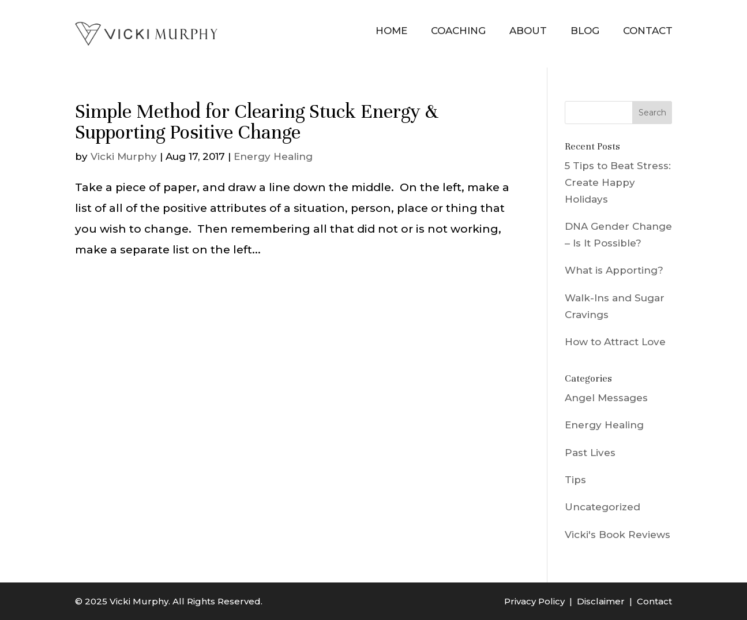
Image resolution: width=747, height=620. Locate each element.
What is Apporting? (614, 270)
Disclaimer (601, 601)
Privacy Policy (534, 601)
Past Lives (590, 452)
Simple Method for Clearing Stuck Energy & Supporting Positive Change (256, 121)
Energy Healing (273, 156)
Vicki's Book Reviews (617, 534)
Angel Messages (606, 398)
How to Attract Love (615, 342)
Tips (575, 479)
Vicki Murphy (124, 156)
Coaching (458, 30)
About (528, 30)
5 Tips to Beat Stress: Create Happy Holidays (618, 182)
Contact (648, 30)
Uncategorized (602, 507)
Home (391, 30)
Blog (584, 30)
